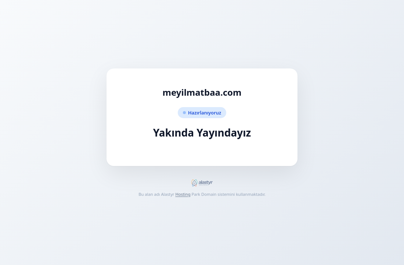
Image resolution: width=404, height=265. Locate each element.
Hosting (182, 194)
